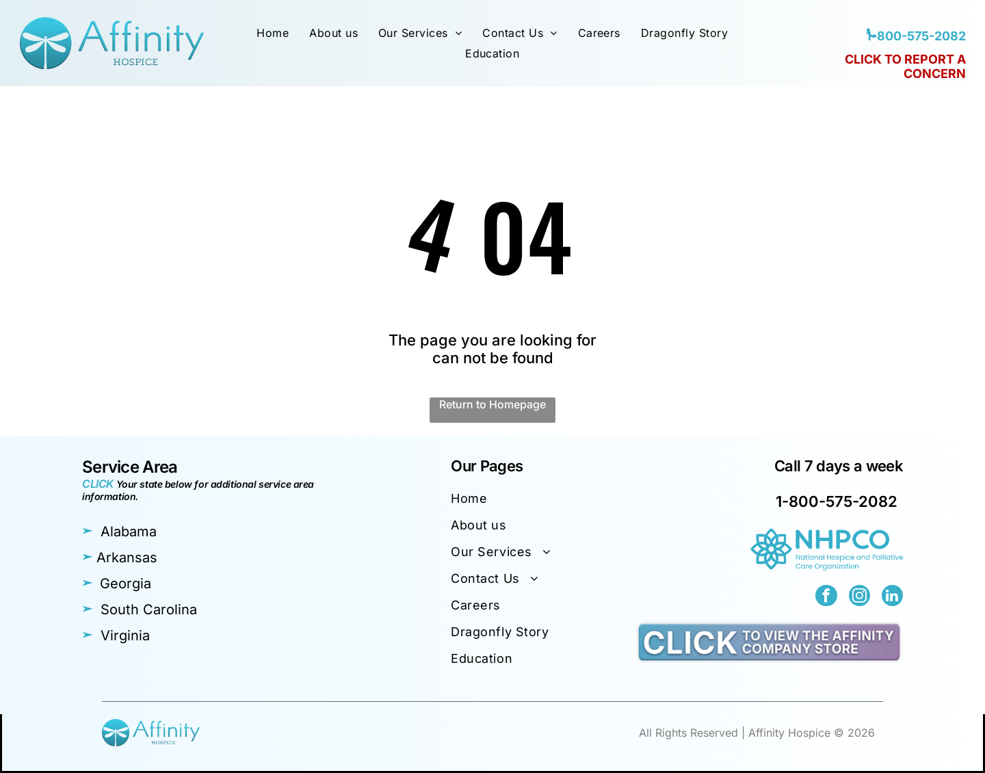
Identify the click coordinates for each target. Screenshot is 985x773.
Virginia (125, 635)
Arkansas (126, 557)
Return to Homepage (492, 404)
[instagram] (860, 597)
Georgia (125, 583)
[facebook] (828, 597)
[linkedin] (892, 597)
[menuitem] (272, 33)
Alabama (129, 531)
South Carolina (149, 609)
